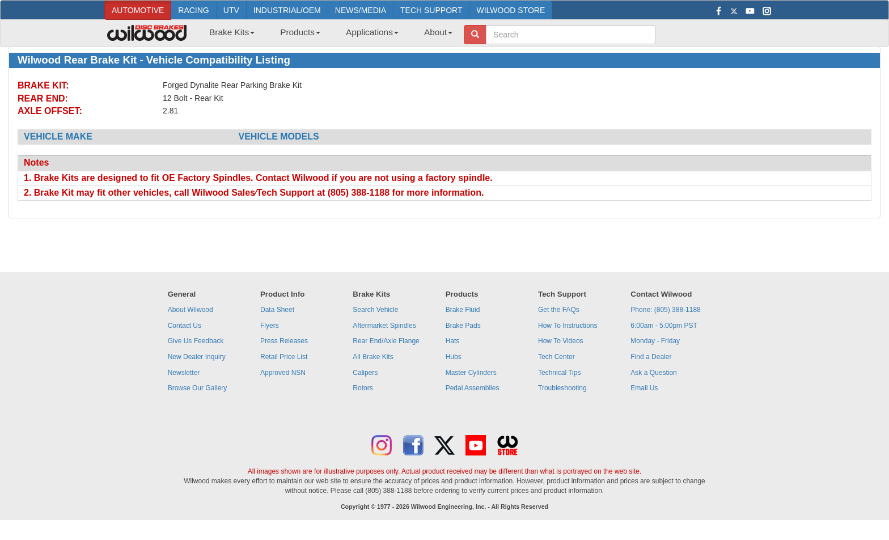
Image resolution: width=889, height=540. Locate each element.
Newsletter (184, 373)
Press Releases (284, 341)
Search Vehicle (375, 310)
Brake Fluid (463, 310)
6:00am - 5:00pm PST (663, 326)
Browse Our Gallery (197, 388)
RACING (193, 10)
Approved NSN (283, 373)
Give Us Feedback (196, 341)
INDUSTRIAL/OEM (287, 10)
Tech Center (556, 357)
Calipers (365, 373)
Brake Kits (232, 32)
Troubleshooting (562, 388)
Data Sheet (277, 310)
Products (300, 32)
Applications (372, 32)
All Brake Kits (373, 357)
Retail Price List (283, 357)
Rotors (362, 388)
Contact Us (184, 326)
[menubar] (326, 36)
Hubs (454, 357)
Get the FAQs (558, 310)
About (438, 32)
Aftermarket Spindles (384, 326)
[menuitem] (227, 36)
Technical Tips (559, 373)
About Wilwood (190, 310)
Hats (453, 341)
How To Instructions (568, 326)
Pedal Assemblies (472, 388)
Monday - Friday (655, 341)
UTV (231, 10)
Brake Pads (463, 326)
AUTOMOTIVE (138, 10)
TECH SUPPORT (431, 10)
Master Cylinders (471, 373)
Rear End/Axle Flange (386, 341)
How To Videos (560, 341)
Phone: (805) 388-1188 (665, 310)
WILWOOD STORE (510, 10)
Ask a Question (653, 373)
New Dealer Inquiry (197, 357)
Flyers (269, 326)
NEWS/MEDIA (360, 10)
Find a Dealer (650, 357)
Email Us (644, 388)
